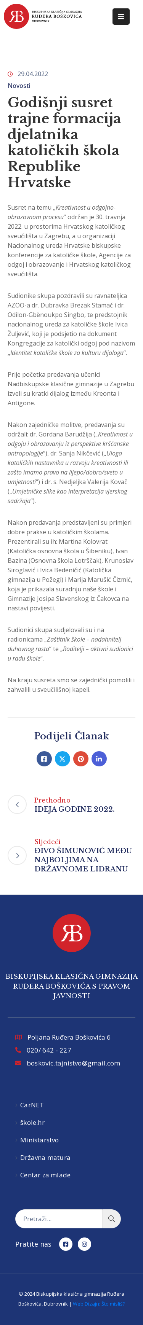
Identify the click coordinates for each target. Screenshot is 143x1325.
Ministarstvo (39, 1139)
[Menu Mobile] (121, 16)
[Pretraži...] (58, 1218)
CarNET (32, 1104)
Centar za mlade (45, 1175)
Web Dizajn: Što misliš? (99, 1303)
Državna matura (45, 1157)
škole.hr (32, 1122)
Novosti (19, 85)
